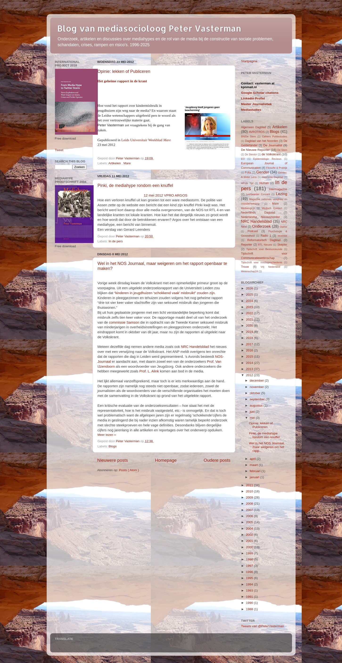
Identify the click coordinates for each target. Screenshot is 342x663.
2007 (250, 510)
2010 (250, 491)
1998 (250, 559)
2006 (250, 516)
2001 (250, 541)
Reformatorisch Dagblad (263, 240)
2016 (250, 350)
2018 (250, 338)
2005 (250, 522)
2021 (250, 319)
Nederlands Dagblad (258, 212)
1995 (250, 578)
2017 (250, 344)
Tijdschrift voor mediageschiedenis (261, 262)
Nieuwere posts (112, 460)
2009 (250, 497)
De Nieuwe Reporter (255, 150)
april (253, 459)
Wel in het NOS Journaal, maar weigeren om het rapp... (267, 447)
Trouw (245, 266)
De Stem (282, 149)
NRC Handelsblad (195, 347)
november (257, 387)
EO (243, 158)
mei (253, 418)
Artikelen (115, 163)
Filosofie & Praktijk (276, 167)
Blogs (113, 446)
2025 (250, 294)
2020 (250, 325)
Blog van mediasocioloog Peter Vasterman (149, 28)
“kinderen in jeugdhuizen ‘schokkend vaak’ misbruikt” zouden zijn (164, 293)
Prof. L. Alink (149, 371)
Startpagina (249, 61)
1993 (250, 590)
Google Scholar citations (260, 93)
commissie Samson (124, 322)
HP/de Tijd (247, 183)
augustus (257, 405)
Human (264, 183)
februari (256, 471)
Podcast (252, 231)
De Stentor (251, 154)
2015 (250, 356)
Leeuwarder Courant (258, 194)
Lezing (281, 194)
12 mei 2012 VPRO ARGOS (165, 195)
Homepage (166, 460)
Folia (248, 172)
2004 (250, 528)
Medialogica (248, 208)
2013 (250, 369)
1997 (250, 566)
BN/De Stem (248, 136)
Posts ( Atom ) (129, 470)
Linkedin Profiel (253, 98)
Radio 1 (266, 235)
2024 (250, 301)
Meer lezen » (107, 435)
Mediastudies (251, 109)
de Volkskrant (271, 154)
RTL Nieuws (265, 244)
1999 (250, 553)
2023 (250, 307)
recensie (282, 235)
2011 (250, 485)
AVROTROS (257, 132)
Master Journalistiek (256, 104)
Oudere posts (217, 460)
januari (255, 477)
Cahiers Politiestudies (274, 136)
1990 (250, 603)
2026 (250, 288)
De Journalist (272, 145)
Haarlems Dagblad (272, 177)
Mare (127, 163)
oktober (255, 393)
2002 (250, 534)
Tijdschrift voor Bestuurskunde (264, 249)
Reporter (246, 244)
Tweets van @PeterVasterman (262, 626)
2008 (250, 503)
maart (254, 465)
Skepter (282, 244)
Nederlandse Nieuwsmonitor (260, 217)
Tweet (59, 150)
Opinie (283, 226)
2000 (250, 547)
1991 (250, 596)
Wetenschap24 (249, 271)
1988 (250, 609)
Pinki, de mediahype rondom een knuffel (135, 185)
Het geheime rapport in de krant (122, 81)
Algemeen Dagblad (253, 127)
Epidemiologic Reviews (267, 158)
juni (253, 411)
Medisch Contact (272, 208)
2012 (250, 375)
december (257, 380)
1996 (250, 572)
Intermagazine (278, 189)
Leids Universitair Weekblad (146, 140)
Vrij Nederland (270, 266)
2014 (250, 363)
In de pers (116, 241)
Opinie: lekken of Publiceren (124, 71)
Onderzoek (261, 226)
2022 (250, 313)
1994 (250, 584)
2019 (250, 332)
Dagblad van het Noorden (261, 141)
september (258, 399)
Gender (262, 172)
